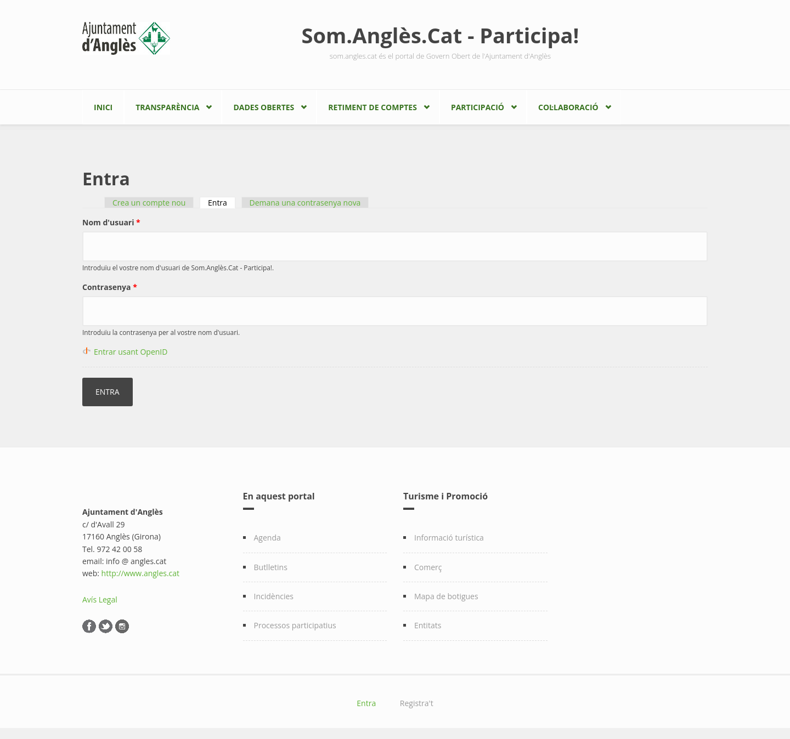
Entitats (427, 625)
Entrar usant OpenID (130, 351)
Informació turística (449, 537)
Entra (221, 202)
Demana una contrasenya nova (305, 202)
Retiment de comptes (372, 107)
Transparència (167, 107)
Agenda (267, 537)
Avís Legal (99, 599)
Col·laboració (568, 107)
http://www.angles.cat (140, 573)
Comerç (428, 567)
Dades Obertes (263, 107)
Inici (103, 107)
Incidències (274, 596)
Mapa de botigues (446, 596)
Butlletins (270, 567)
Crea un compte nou (148, 202)
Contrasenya (109, 287)
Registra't (416, 703)
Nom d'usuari (111, 222)
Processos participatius (295, 625)
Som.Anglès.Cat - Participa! (440, 35)
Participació (477, 107)
